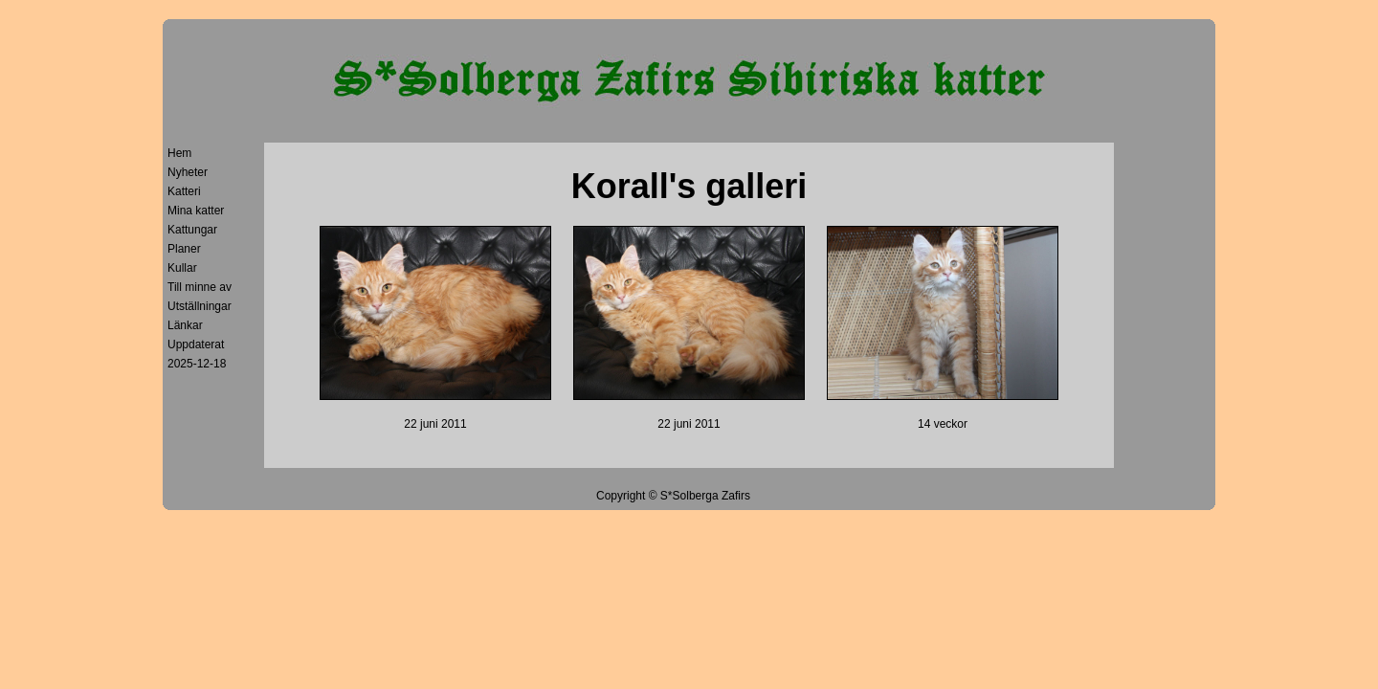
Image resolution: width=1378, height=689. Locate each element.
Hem (179, 153)
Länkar (185, 325)
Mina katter (195, 210)
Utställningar (199, 306)
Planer (184, 249)
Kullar (182, 268)
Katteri (184, 191)
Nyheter (187, 172)
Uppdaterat (195, 344)
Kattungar (192, 229)
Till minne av (199, 287)
